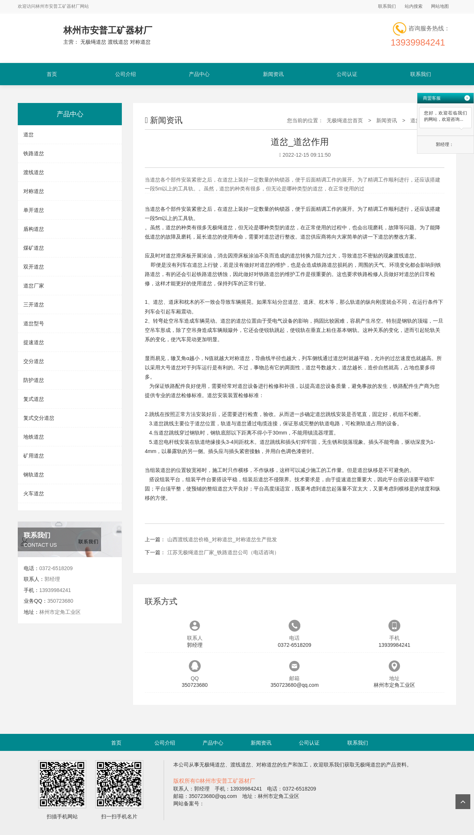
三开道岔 (33, 304)
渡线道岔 (33, 172)
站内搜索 (414, 6)
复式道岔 (33, 399)
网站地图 (440, 6)
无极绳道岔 (220, 227)
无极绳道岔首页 (345, 120)
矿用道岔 (33, 456)
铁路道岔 (33, 153)
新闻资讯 (273, 74)
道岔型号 (33, 323)
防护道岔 (33, 380)
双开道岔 (33, 267)
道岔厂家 (33, 286)
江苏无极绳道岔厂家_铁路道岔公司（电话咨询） (223, 552)
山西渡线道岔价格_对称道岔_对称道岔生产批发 (222, 539)
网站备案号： (188, 803)
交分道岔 (33, 361)
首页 (52, 74)
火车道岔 (33, 493)
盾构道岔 (33, 229)
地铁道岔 (33, 437)
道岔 (28, 134)
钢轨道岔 (33, 475)
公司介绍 (125, 74)
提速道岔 (33, 342)
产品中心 (199, 74)
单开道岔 (33, 210)
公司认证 (347, 74)
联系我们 (387, 6)
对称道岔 (33, 191)
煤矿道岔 (33, 248)
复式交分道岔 (38, 418)
